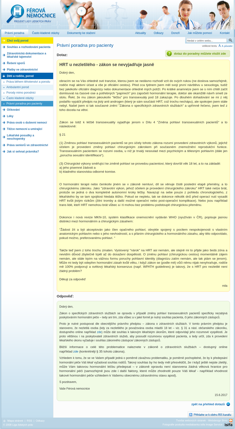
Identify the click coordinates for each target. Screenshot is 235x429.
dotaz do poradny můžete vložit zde (200, 53)
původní (228, 46)
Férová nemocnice (31, 16)
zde (99, 332)
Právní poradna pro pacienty (24, 103)
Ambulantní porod (17, 87)
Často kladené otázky (20, 98)
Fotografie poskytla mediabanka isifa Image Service (192, 424)
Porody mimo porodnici (21, 92)
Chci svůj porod (17, 40)
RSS (29, 420)
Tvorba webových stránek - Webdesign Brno (201, 420)
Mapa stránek (15, 420)
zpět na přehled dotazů (208, 404)
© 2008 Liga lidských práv (18, 424)
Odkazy (40, 420)
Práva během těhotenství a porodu (28, 81)
